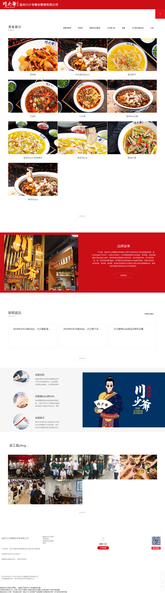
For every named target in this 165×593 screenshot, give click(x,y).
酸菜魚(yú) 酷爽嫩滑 (33, 158)
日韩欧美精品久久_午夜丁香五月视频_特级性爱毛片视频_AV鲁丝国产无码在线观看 (30, 590)
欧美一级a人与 (23, 592)
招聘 (44, 543)
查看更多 (82, 216)
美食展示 (46, 539)
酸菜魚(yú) (82, 158)
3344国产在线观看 (36, 592)
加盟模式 (39, 417)
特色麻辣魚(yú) (82, 74)
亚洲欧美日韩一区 (49, 592)
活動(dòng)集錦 (48, 541)
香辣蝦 (33, 74)
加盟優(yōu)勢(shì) (44, 396)
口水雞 (82, 116)
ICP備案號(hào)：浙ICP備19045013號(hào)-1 (18, 579)
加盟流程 (39, 374)
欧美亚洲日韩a (62, 592)
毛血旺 (33, 116)
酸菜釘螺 (132, 158)
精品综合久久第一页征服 (9, 592)
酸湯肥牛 (132, 74)
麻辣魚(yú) (33, 199)
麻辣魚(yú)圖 (132, 116)
